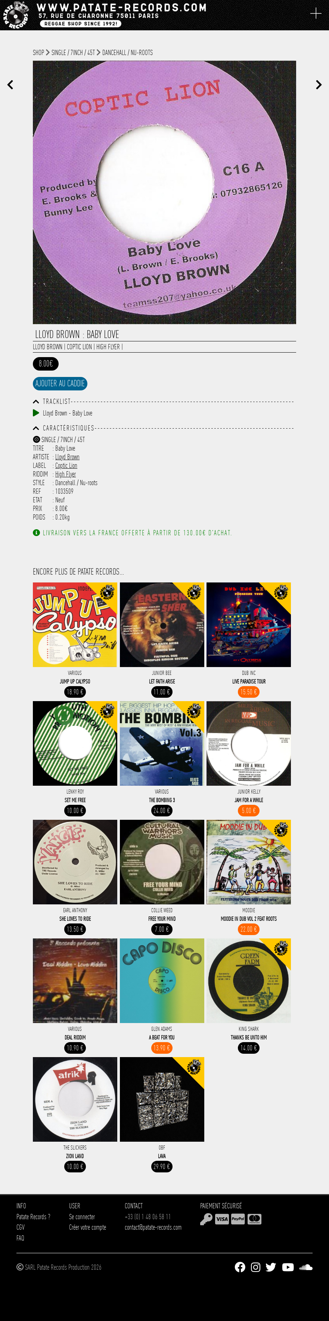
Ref (37, 491)
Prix (37, 508)
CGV (20, 1227)
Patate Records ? (33, 1216)
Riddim (40, 474)
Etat (37, 500)
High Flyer (108, 347)
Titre (38, 448)
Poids (39, 517)
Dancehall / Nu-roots (127, 52)
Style (39, 482)
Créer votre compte (87, 1227)
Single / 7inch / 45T (73, 52)
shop (38, 52)
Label (39, 465)
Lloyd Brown (47, 347)
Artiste (41, 457)
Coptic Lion (79, 347)
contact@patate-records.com (153, 1227)
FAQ (20, 1238)
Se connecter (82, 1216)
